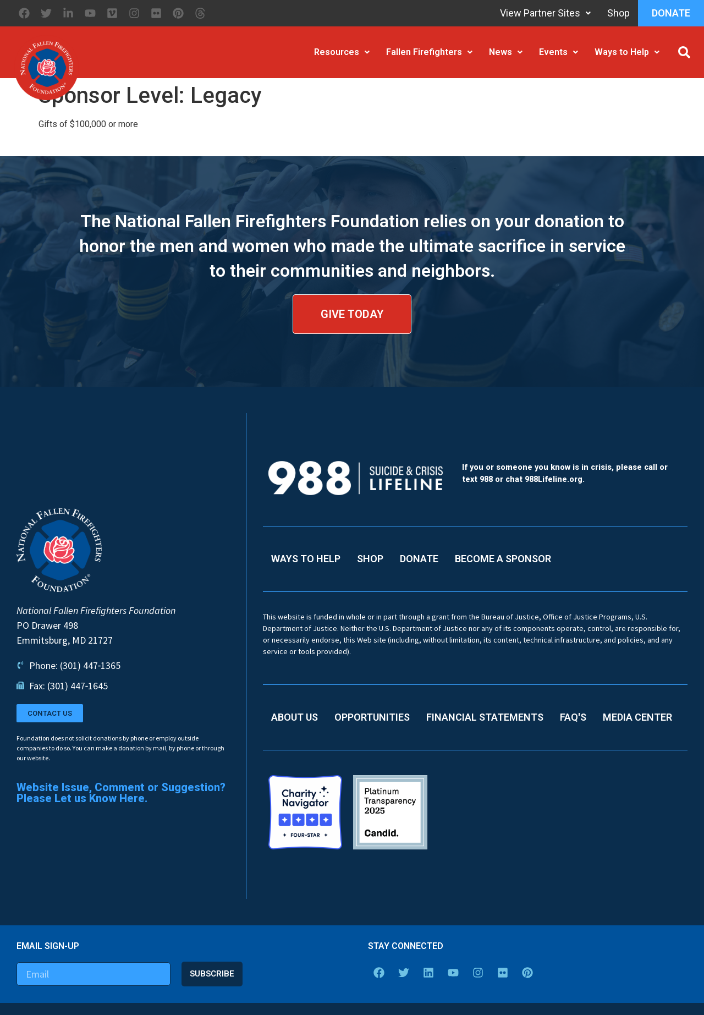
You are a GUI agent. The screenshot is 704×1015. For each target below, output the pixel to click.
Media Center (637, 717)
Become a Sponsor (503, 558)
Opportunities (372, 717)
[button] (684, 52)
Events (558, 52)
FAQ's (573, 717)
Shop (618, 13)
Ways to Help (627, 52)
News (505, 52)
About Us (294, 717)
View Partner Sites (545, 13)
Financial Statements (484, 717)
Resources (342, 52)
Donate (671, 13)
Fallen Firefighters (429, 52)
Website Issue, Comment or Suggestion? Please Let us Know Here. (121, 793)
